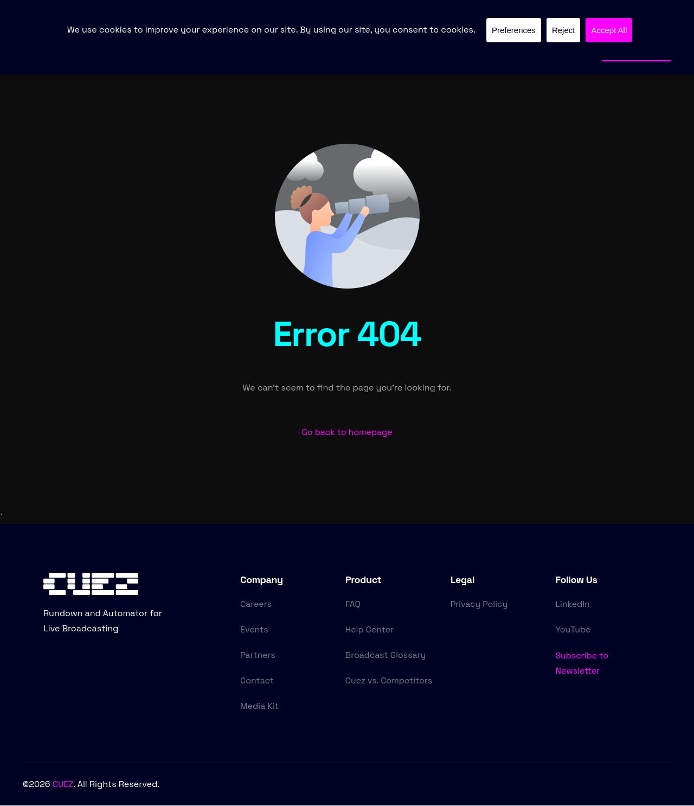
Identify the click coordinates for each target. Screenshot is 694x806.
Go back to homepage (347, 432)
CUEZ (63, 785)
